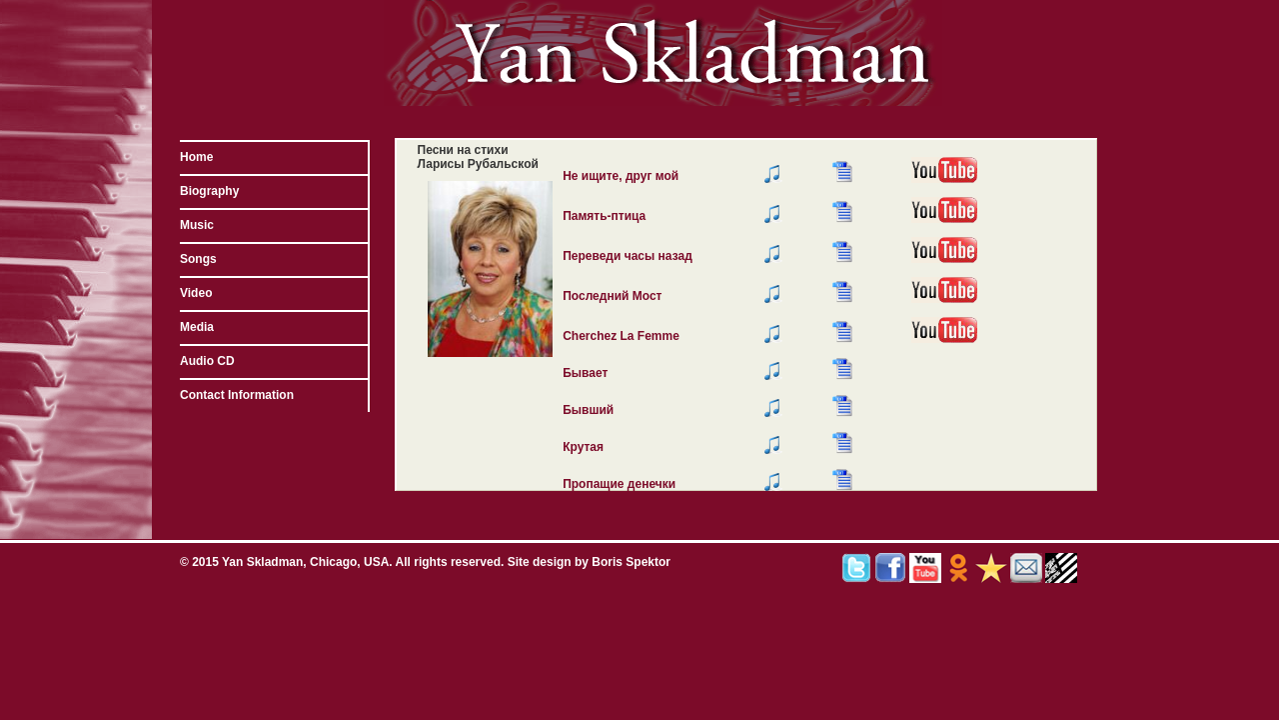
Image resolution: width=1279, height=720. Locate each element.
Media (197, 327)
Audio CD (207, 361)
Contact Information (237, 395)
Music (197, 225)
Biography (209, 191)
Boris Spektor (631, 562)
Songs (198, 259)
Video (196, 293)
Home (196, 157)
